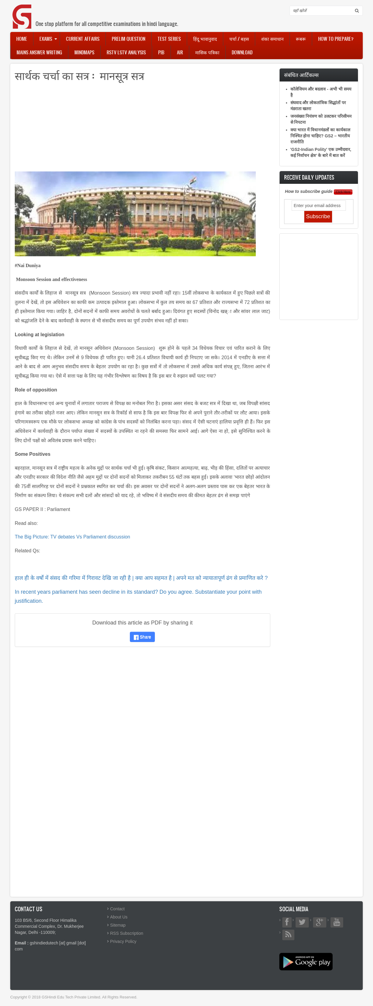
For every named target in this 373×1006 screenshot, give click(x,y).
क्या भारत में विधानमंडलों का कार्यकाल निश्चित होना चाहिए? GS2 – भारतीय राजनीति (320, 135)
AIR (180, 52)
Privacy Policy (123, 941)
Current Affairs (82, 38)
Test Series (169, 38)
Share (142, 636)
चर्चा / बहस (239, 38)
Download (242, 52)
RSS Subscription (126, 933)
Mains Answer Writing (39, 52)
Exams (45, 38)
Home (21, 38)
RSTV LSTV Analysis (126, 52)
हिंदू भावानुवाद (205, 38)
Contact (117, 908)
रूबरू (301, 38)
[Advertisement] (142, 129)
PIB (161, 52)
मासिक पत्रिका (207, 52)
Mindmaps (84, 52)
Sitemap (118, 925)
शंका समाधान (272, 38)
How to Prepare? (335, 38)
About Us (119, 917)
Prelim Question (128, 38)
